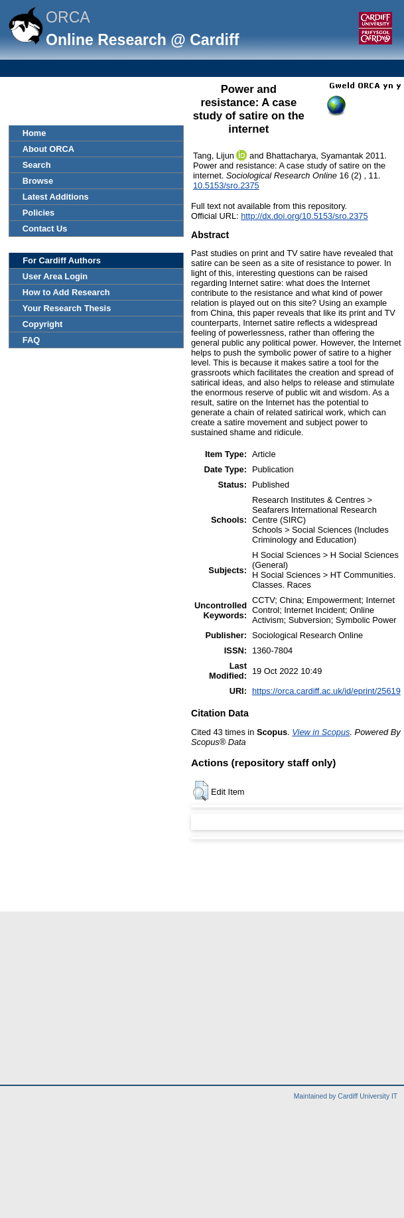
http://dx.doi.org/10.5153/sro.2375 (304, 216)
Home (34, 133)
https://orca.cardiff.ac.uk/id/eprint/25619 (326, 691)
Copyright (42, 324)
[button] (200, 791)
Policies (38, 213)
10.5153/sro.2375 (226, 185)
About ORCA (48, 149)
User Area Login (55, 276)
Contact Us (45, 229)
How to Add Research (66, 292)
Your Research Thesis (67, 308)
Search (37, 165)
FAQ (31, 340)
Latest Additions (56, 197)
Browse (38, 181)
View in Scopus (321, 732)
